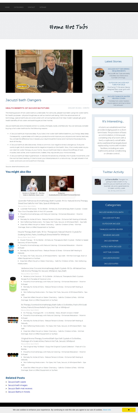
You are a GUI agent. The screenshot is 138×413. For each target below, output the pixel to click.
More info (107, 410)
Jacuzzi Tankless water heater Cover (119, 97)
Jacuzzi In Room (111, 258)
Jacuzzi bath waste (17, 382)
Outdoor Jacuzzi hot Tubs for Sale (118, 84)
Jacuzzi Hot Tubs (111, 218)
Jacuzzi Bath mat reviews (20, 388)
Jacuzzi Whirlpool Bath (111, 212)
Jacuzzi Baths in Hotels (19, 392)
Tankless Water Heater (111, 229)
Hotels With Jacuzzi (111, 246)
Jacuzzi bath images (17, 385)
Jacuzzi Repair (111, 241)
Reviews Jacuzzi (111, 235)
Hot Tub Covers (111, 252)
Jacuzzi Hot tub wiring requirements (119, 70)
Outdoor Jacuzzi (111, 224)
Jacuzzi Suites (111, 263)
